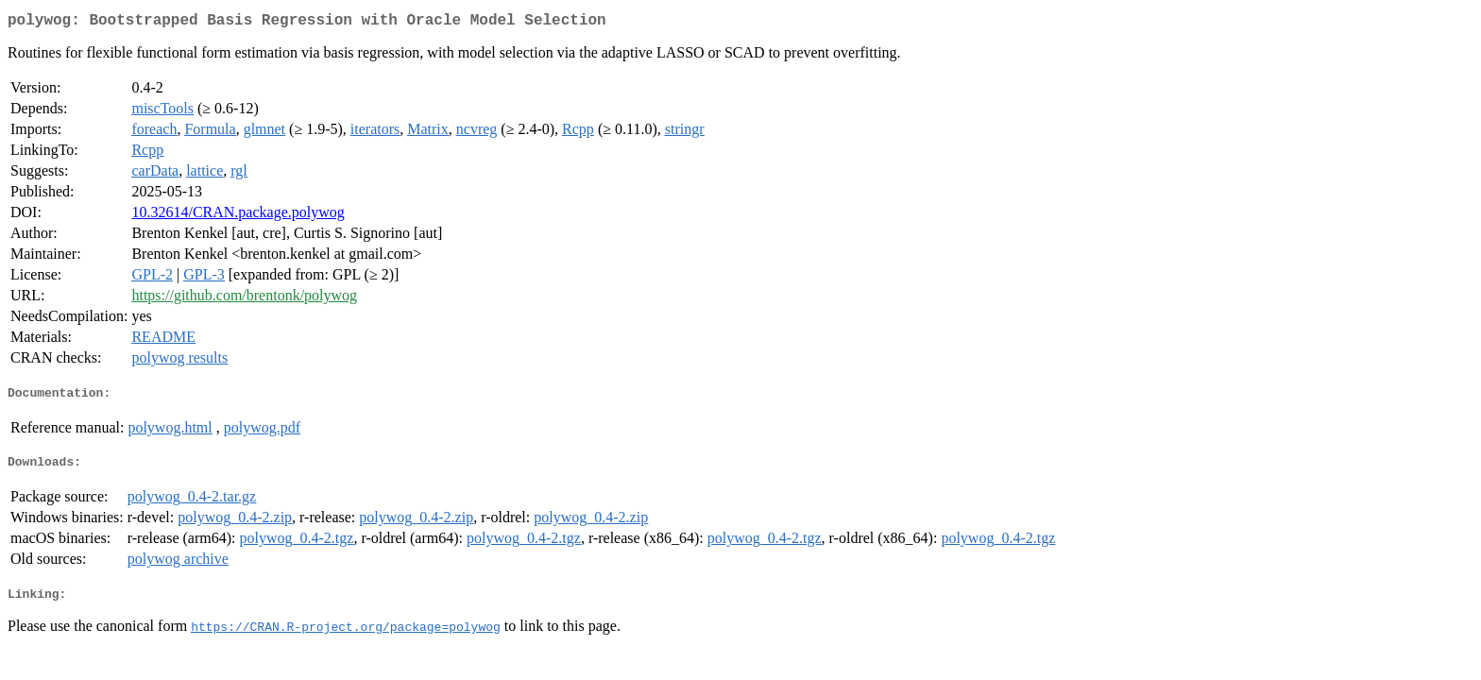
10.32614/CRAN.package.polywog (237, 216)
